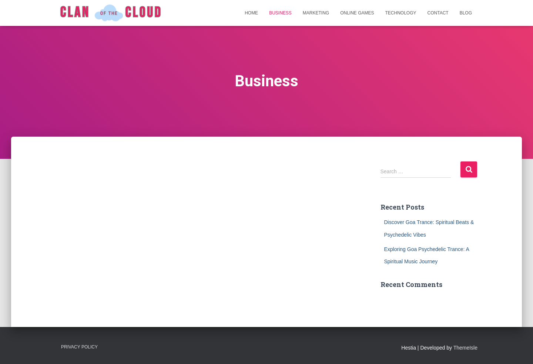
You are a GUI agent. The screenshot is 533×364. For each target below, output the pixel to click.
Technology (400, 13)
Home (251, 13)
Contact (438, 13)
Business (280, 13)
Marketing (316, 13)
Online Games (357, 13)
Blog (466, 13)
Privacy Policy (79, 347)
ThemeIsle (465, 348)
